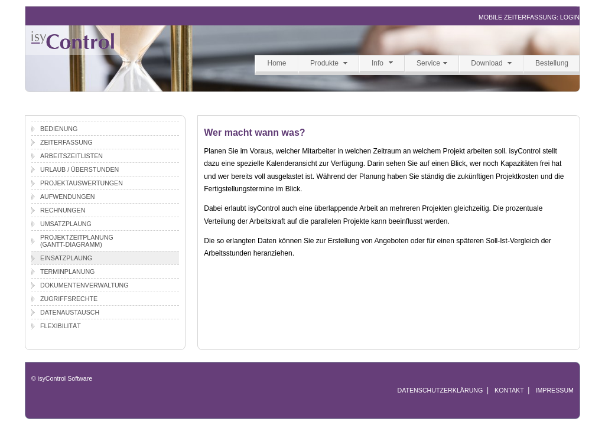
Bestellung (551, 63)
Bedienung (58, 128)
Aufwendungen (67, 196)
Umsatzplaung (66, 223)
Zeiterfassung (66, 142)
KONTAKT (509, 390)
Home (276, 63)
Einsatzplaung (66, 257)
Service (428, 63)
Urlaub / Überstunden (79, 169)
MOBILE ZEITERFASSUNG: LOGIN (529, 17)
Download (486, 63)
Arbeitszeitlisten (71, 155)
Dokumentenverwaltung (84, 285)
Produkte (324, 63)
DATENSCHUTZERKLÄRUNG (440, 390)
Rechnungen (62, 210)
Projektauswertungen (81, 183)
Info (377, 63)
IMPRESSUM (554, 390)
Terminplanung (67, 271)
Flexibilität (60, 325)
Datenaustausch (69, 312)
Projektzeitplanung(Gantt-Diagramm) (76, 241)
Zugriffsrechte (68, 298)
